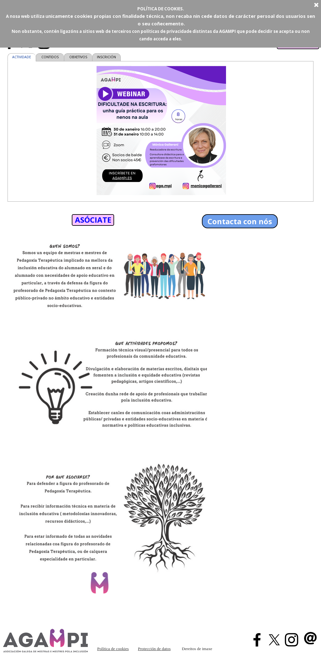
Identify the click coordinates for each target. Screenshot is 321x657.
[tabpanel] (161, 131)
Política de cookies (113, 648)
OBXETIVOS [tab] (78, 57)
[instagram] (291, 640)
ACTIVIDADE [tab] (21, 57)
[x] (274, 640)
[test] (93, 220)
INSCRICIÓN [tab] (106, 57)
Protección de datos (154, 648)
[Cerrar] (316, 5)
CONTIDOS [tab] (50, 57)
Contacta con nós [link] (240, 221)
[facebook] (257, 640)
